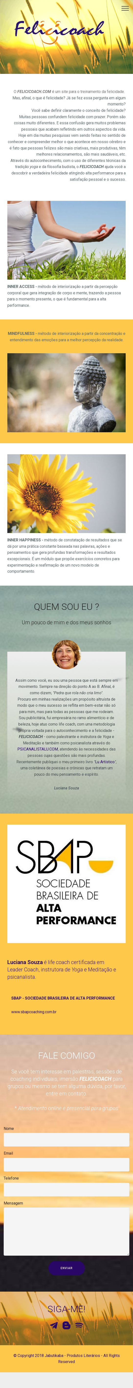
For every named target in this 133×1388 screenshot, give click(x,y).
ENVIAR (67, 1276)
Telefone (11, 1181)
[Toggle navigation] (125, 8)
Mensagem (13, 1206)
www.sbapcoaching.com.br (33, 1025)
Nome (9, 1131)
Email (8, 1156)
